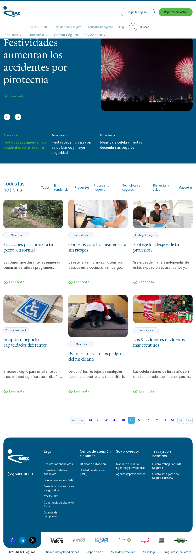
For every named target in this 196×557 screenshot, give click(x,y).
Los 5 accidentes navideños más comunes (159, 343)
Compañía (33, 23)
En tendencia (10, 135)
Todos (45, 187)
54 (172, 423)
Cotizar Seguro (61, 23)
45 (98, 423)
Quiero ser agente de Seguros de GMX (165, 478)
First (74, 423)
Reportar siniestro (175, 23)
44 (90, 423)
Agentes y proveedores (130, 477)
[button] (25, 144)
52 (156, 423)
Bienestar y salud (161, 187)
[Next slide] (17, 116)
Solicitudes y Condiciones (62, 555)
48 (123, 423)
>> (180, 423)
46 (106, 423)
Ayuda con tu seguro (97, 8)
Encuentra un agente (128, 8)
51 (148, 423)
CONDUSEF (51, 499)
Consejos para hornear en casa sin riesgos (97, 247)
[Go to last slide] (6, 116)
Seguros (10, 23)
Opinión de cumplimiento (52, 517)
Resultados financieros (58, 467)
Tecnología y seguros (131, 187)
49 (131, 423)
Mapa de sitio (94, 555)
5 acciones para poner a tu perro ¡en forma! (28, 247)
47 (115, 423)
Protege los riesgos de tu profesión (156, 247)
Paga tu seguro (138, 23)
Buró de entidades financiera (55, 475)
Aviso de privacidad (123, 555)
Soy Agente (85, 23)
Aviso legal (149, 555)
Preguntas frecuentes (177, 555)
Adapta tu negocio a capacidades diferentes (25, 343)
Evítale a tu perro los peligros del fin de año (96, 357)
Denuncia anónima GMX (59, 483)
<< (81, 423)
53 (164, 423)
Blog (149, 8)
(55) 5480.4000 (69, 8)
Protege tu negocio (101, 187)
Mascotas (185, 187)
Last (189, 423)
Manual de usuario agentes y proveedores (130, 468)
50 (139, 423)
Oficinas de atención (93, 467)
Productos (82, 187)
